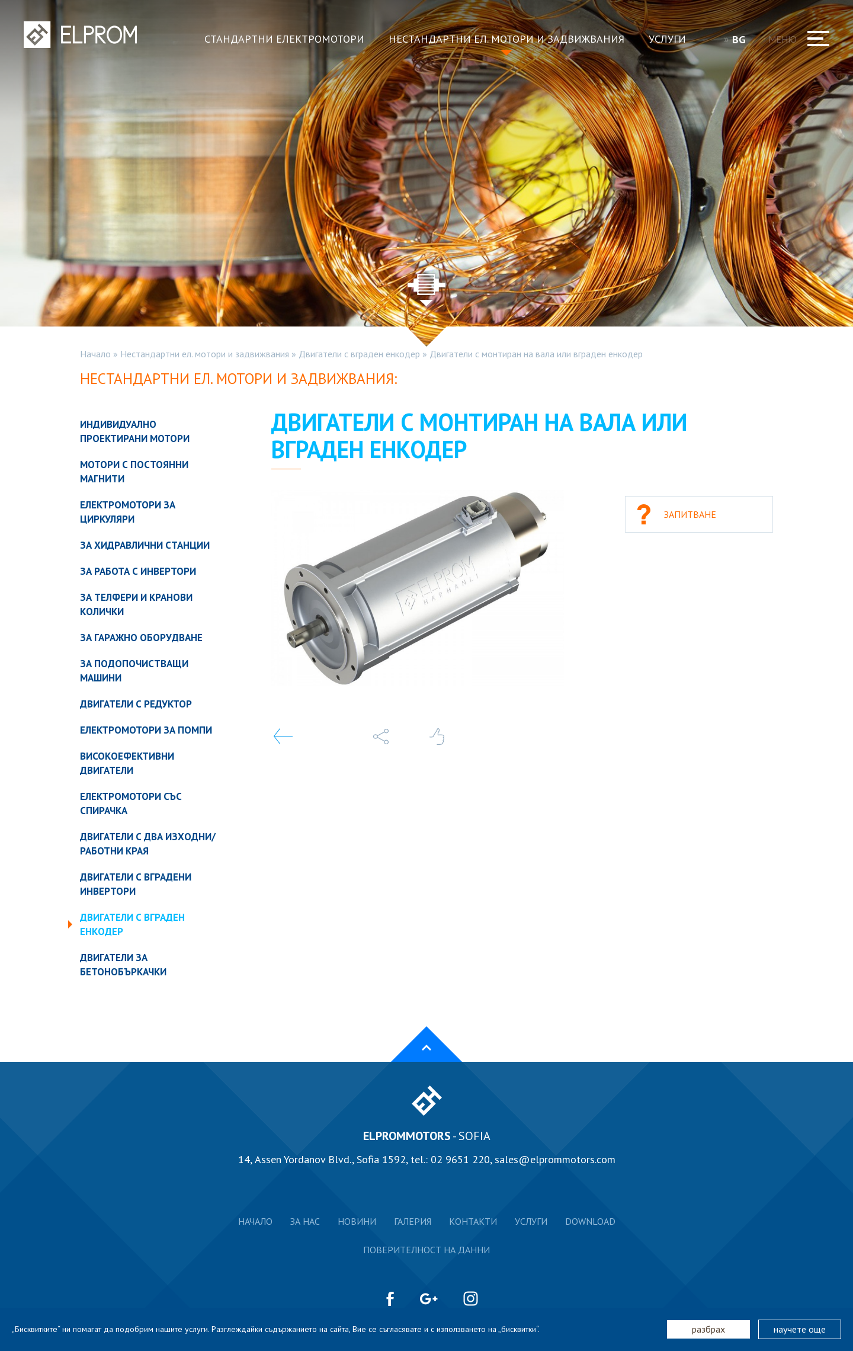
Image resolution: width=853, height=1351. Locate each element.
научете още (800, 1329)
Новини (357, 1221)
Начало (95, 354)
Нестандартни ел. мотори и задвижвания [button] (506, 39)
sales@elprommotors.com (555, 1159)
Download (590, 1221)
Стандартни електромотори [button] (284, 39)
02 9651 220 (460, 1159)
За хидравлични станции (145, 545)
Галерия (412, 1221)
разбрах (708, 1329)
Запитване (690, 514)
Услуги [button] (667, 39)
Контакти (473, 1221)
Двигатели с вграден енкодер (359, 354)
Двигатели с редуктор (136, 703)
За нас (305, 1221)
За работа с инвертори (138, 571)
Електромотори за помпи (146, 730)
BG (743, 39)
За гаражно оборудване (141, 637)
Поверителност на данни (426, 1250)
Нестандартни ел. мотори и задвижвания (204, 354)
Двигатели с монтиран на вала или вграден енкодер (536, 354)
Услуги (531, 1221)
